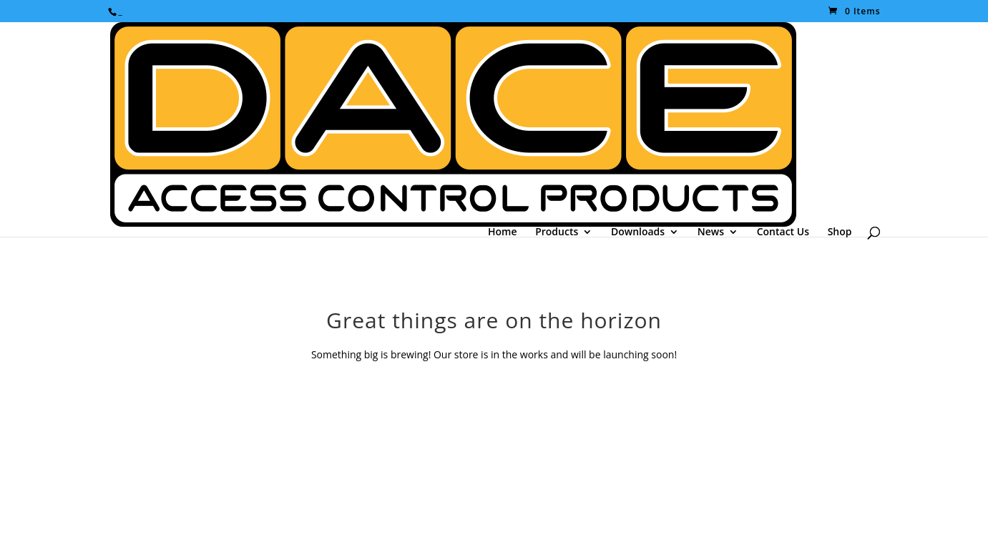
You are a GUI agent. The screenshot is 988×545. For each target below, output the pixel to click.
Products (556, 232)
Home (502, 232)
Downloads (638, 232)
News (711, 232)
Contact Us (783, 232)
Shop (840, 232)
